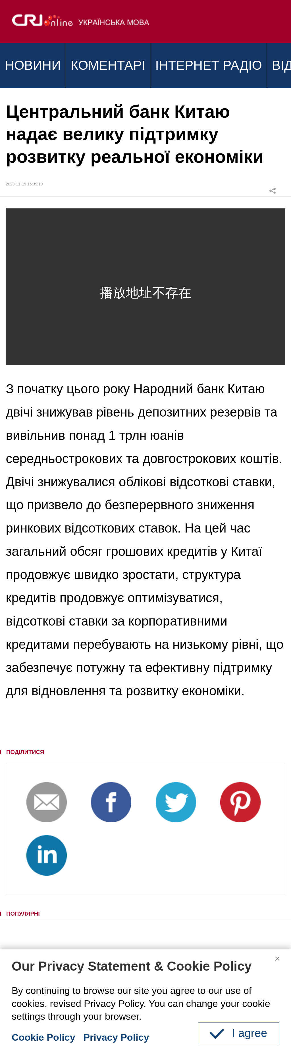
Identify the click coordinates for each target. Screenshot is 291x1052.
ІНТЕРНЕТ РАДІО (208, 65)
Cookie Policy (43, 1037)
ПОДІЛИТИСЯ (25, 752)
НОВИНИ (33, 65)
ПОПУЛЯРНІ (23, 914)
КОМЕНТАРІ (108, 65)
